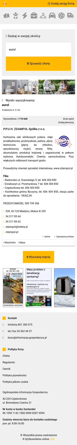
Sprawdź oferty (38, 63)
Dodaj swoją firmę (61, 3)
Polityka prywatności (14, 375)
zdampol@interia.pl (17, 226)
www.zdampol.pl (63, 168)
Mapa (21, 242)
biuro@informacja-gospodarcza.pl (27, 337)
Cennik (6, 368)
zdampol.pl (12, 232)
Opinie (47, 236)
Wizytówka (9, 242)
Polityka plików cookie (15, 381)
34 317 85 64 (13, 216)
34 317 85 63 (13, 221)
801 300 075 (25, 324)
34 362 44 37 (24, 331)
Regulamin (9, 362)
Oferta (6, 355)
